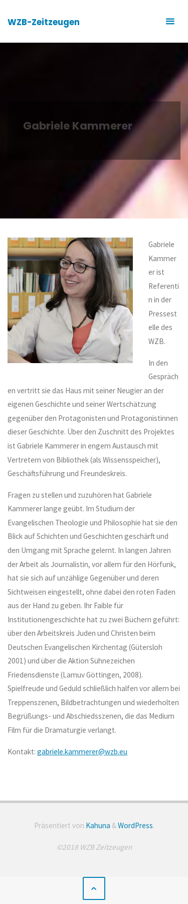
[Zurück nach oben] (94, 888)
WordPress (135, 825)
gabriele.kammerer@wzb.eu (82, 751)
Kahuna (97, 825)
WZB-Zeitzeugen (44, 22)
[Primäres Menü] (170, 21)
